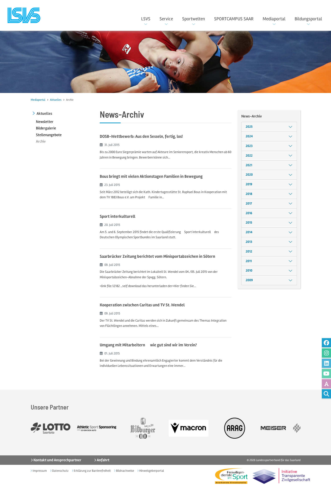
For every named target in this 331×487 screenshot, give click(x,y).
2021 (249, 165)
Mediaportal (38, 100)
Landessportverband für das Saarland (278, 460)
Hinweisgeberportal (151, 471)
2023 (249, 146)
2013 (249, 242)
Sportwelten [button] (193, 19)
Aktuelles (55, 100)
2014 (249, 232)
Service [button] (166, 19)
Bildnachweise (124, 471)
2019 (249, 184)
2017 (249, 203)
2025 (249, 127)
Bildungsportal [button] (308, 19)
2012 (249, 251)
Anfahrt (102, 460)
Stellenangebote (49, 135)
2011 (249, 261)
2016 (249, 213)
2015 (249, 222)
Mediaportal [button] (274, 19)
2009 (249, 280)
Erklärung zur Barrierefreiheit (92, 471)
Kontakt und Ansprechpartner (57, 460)
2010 (249, 270)
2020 (249, 175)
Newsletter (45, 121)
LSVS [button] (145, 19)
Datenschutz (60, 471)
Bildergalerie (46, 128)
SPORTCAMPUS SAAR (233, 19)
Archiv (41, 141)
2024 (249, 136)
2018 (249, 194)
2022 (249, 155)
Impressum (39, 471)
